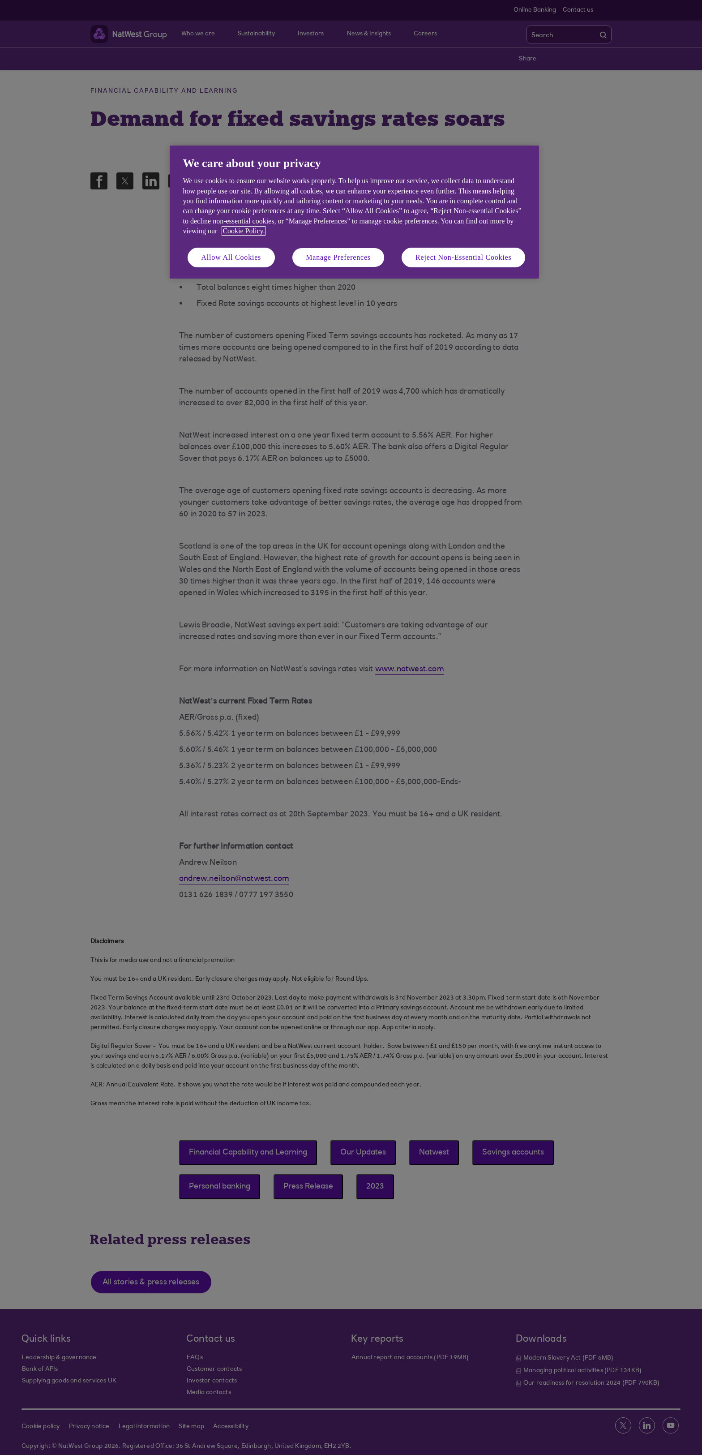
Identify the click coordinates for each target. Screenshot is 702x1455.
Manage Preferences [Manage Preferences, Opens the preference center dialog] (338, 257)
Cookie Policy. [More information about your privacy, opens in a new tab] (244, 231)
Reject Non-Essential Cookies (463, 257)
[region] (354, 212)
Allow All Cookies (231, 257)
